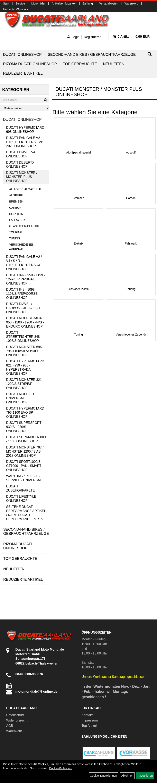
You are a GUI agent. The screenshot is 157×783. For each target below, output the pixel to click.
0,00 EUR (131, 36)
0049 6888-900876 (29, 674)
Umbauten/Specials (15, 9)
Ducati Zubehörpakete (20, 488)
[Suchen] (149, 54)
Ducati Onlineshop (22, 54)
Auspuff (15, 195)
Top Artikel (89, 725)
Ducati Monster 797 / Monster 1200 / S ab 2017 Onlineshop (25, 451)
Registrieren (92, 37)
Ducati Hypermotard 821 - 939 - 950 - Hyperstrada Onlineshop (25, 367)
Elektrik (16, 213)
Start (6, 3)
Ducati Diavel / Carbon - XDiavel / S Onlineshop (23, 308)
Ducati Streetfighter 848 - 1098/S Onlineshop (24, 337)
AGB (9, 725)
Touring (15, 232)
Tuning (14, 238)
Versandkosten (108, 3)
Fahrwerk (17, 220)
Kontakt (87, 715)
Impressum (90, 720)
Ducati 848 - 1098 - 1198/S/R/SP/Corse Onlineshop (22, 293)
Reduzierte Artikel (23, 73)
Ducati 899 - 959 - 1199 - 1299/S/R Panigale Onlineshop (25, 279)
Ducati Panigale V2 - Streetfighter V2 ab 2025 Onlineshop (24, 142)
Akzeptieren (145, 775)
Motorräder (38, 3)
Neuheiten (113, 64)
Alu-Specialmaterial (25, 189)
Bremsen (16, 201)
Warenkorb (131, 3)
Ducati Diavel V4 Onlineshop (20, 154)
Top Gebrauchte (80, 64)
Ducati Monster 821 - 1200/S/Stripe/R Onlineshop (25, 384)
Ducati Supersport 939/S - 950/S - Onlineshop (23, 427)
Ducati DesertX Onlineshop (20, 164)
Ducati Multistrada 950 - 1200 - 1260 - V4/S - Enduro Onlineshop (25, 322)
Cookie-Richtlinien (60, 768)
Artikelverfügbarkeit (64, 3)
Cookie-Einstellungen (103, 775)
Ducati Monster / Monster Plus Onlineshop (21, 177)
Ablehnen (127, 775)
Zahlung (88, 3)
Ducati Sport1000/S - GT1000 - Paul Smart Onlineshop (24, 466)
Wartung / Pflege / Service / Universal (24, 478)
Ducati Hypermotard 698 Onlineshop (25, 129)
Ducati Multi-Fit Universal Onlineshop (20, 398)
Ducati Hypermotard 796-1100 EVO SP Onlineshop (25, 412)
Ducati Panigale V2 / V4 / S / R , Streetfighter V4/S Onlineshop (24, 263)
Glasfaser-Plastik (24, 226)
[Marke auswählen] (24, 108)
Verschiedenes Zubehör (21, 246)
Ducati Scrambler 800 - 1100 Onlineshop (26, 439)
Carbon (15, 207)
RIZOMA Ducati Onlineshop (30, 64)
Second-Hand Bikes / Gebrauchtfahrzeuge (92, 54)
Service (20, 3)
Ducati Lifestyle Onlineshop (21, 498)
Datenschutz (15, 715)
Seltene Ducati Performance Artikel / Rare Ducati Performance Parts (26, 513)
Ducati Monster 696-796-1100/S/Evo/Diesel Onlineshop (24, 351)
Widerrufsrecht (16, 720)
